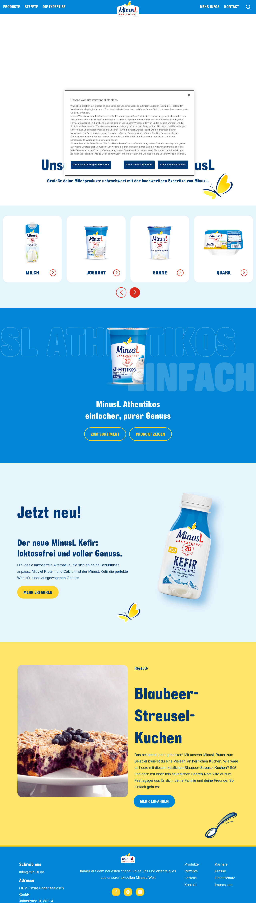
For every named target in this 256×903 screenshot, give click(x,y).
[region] (129, 133)
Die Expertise (54, 6)
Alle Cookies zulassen (173, 164)
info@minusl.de (31, 872)
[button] (121, 292)
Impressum (224, 885)
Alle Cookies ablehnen (139, 164)
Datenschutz (225, 878)
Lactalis (190, 878)
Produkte (191, 864)
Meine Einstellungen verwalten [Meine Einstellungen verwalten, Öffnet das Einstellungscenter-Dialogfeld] (91, 164)
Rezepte (31, 6)
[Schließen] (188, 95)
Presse (220, 871)
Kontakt (231, 6)
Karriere (221, 864)
